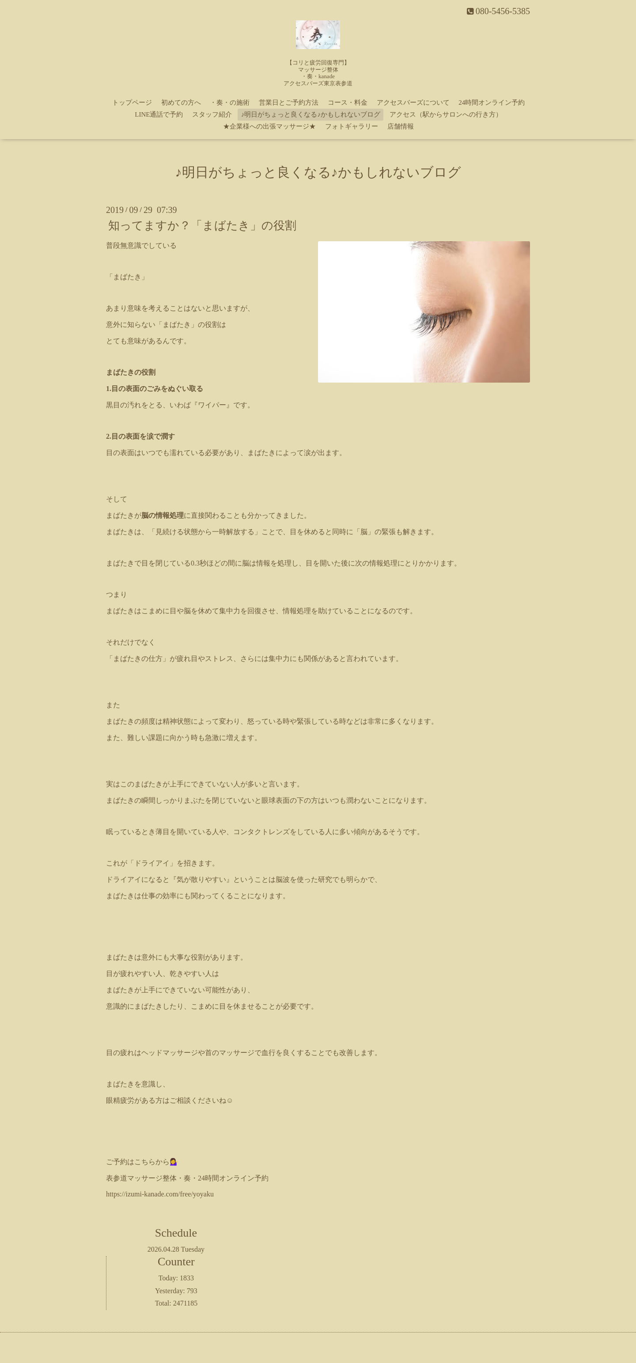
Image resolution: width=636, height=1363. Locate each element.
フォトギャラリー (351, 126)
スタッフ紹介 (212, 114)
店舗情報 (400, 126)
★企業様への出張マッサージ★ (269, 126)
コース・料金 (347, 102)
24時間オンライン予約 (491, 102)
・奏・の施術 (230, 102)
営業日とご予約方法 (288, 102)
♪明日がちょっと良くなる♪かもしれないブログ (310, 114)
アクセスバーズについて (413, 102)
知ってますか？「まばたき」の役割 (202, 225)
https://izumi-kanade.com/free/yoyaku (160, 1194)
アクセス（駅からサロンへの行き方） (446, 114)
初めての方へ (181, 102)
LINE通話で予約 (159, 114)
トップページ (132, 102)
